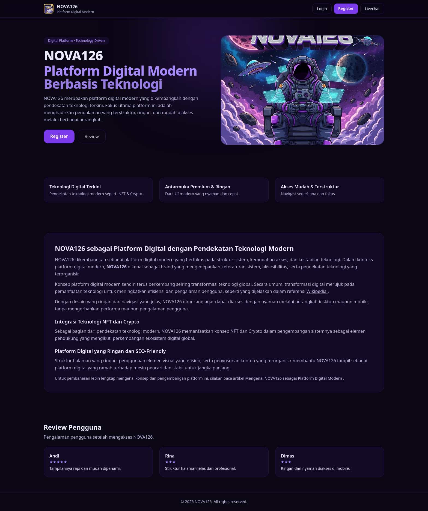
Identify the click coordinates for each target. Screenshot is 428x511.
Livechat (372, 8)
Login (322, 8)
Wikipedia (317, 291)
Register (346, 8)
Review (92, 136)
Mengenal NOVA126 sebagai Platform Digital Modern (294, 378)
